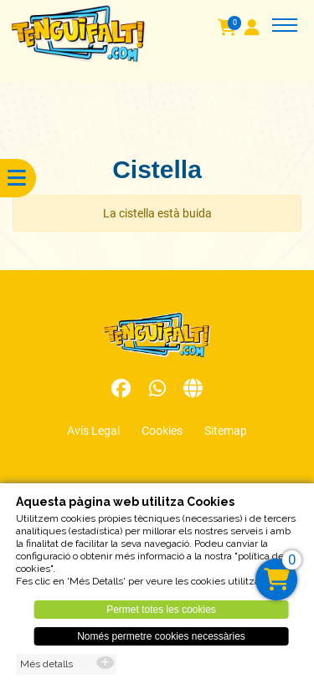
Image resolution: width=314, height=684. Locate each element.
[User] (257, 29)
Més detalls (46, 669)
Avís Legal (93, 430)
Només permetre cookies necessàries (161, 641)
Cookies (162, 430)
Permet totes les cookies (161, 614)
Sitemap (225, 430)
